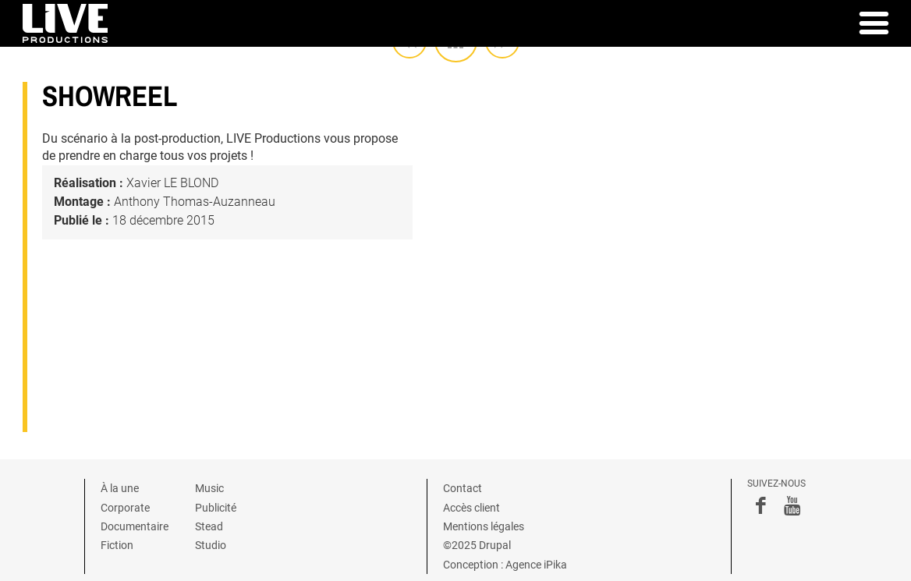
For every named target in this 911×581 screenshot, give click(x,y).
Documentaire (134, 526)
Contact (462, 488)
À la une (120, 488)
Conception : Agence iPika (505, 564)
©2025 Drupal (477, 545)
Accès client (471, 507)
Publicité (215, 507)
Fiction (117, 545)
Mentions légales (483, 526)
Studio (210, 545)
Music (209, 488)
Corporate (125, 507)
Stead (209, 526)
